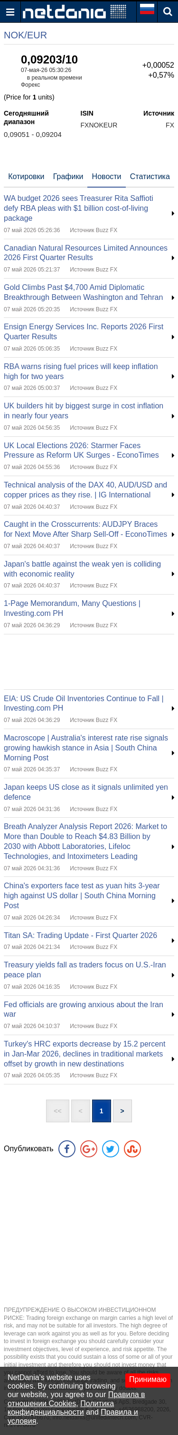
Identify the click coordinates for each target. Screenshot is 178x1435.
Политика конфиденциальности (61, 1407)
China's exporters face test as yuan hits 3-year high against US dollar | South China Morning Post (82, 896)
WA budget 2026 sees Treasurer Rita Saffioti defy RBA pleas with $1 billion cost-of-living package (78, 208)
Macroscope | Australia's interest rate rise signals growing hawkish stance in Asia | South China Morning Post (86, 748)
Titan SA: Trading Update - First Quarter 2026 (80, 935)
